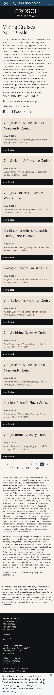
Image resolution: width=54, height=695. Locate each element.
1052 (37, 467)
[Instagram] (10, 639)
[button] (51, 675)
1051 (28, 467)
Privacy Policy (9, 691)
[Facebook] (7, 639)
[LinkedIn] (3, 639)
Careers (6, 634)
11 (18, 467)
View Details (9, 149)
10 (11, 467)
